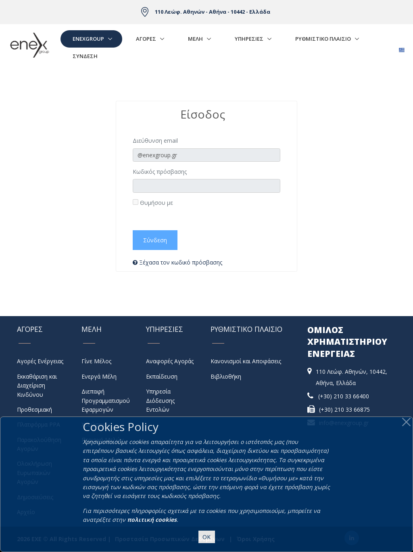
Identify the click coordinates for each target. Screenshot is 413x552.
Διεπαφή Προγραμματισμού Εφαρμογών (105, 400)
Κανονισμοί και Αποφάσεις (246, 361)
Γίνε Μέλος (96, 361)
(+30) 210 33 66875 (344, 409)
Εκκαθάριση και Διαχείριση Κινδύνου (37, 385)
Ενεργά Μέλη (99, 376)
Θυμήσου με (153, 202)
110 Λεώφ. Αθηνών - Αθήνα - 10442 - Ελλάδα (212, 11)
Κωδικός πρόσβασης (160, 171)
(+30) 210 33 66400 (343, 396)
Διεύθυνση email (155, 140)
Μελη (195, 38)
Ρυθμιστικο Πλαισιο (323, 38)
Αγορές (146, 38)
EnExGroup (88, 38)
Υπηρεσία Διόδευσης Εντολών (160, 400)
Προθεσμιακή (34, 409)
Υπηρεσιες (249, 38)
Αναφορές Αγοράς (170, 361)
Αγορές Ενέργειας (40, 361)
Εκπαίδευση (161, 376)
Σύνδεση (85, 56)
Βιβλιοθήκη (226, 376)
